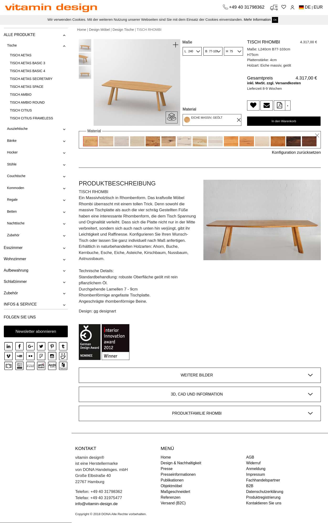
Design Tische (123, 30)
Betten (11, 211)
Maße (187, 42)
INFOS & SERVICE (20, 304)
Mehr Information (257, 19)
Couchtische (16, 176)
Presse (167, 469)
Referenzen (170, 497)
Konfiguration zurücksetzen (296, 152)
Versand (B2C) (173, 503)
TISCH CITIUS (21, 110)
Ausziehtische (17, 129)
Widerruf (253, 463)
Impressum (255, 474)
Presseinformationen (178, 474)
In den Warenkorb (284, 121)
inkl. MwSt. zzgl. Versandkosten (274, 83)
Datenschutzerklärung (264, 492)
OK (275, 20)
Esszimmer (13, 248)
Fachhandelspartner (263, 480)
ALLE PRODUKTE (19, 35)
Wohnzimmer (15, 259)
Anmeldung (255, 469)
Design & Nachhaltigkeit (181, 463)
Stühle (11, 164)
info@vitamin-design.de (96, 504)
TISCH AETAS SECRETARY (31, 79)
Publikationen (172, 480)
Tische (12, 45)
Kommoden (15, 188)
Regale (12, 199)
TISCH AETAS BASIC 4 (27, 71)
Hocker (12, 152)
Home (81, 30)
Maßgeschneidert (175, 492)
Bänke (11, 141)
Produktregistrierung (263, 497)
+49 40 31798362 (247, 7)
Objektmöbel (171, 486)
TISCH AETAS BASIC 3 (27, 63)
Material (189, 109)
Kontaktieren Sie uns (263, 503)
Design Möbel (99, 30)
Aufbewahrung (16, 270)
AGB (250, 457)
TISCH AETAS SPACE (26, 87)
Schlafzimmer (15, 282)
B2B (249, 486)
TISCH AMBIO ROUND (27, 102)
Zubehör (13, 235)
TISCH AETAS (20, 55)
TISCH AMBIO (20, 94)
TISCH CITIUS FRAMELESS (31, 118)
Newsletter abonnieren (36, 331)
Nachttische (15, 223)
